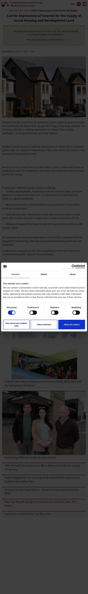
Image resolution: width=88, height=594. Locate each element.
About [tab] (73, 274)
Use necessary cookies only (16, 324)
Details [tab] (44, 274)
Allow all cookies (72, 324)
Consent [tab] (15, 274)
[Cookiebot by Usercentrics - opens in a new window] (73, 267)
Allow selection (44, 324)
